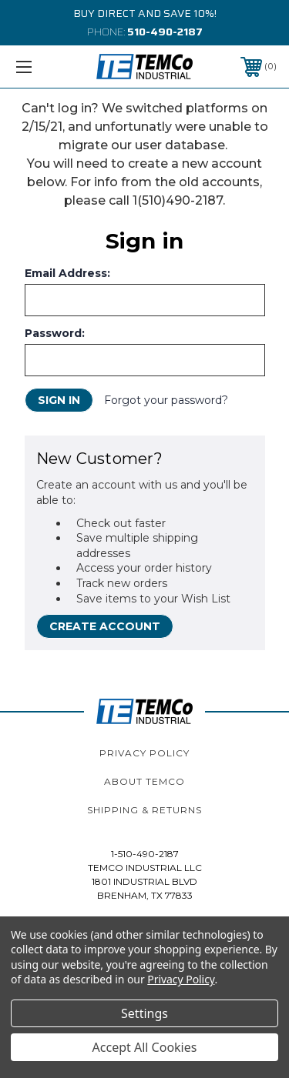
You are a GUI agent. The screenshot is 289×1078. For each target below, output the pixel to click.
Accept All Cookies (144, 1047)
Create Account (104, 626)
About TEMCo (144, 781)
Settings (144, 1013)
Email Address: (67, 273)
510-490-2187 (165, 31)
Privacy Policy (144, 753)
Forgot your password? (166, 400)
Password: (55, 333)
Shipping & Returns (144, 810)
